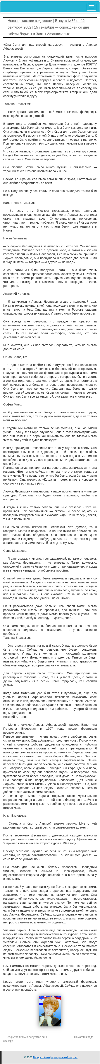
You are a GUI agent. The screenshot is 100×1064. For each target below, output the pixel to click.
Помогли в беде (85, 1037)
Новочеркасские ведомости (30, 21)
